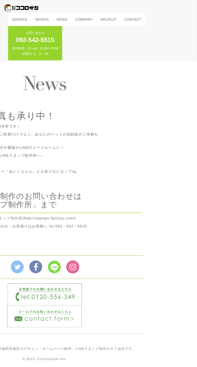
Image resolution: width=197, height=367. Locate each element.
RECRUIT (108, 19)
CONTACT (132, 19)
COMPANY (84, 19)
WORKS (42, 19)
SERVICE (19, 19)
